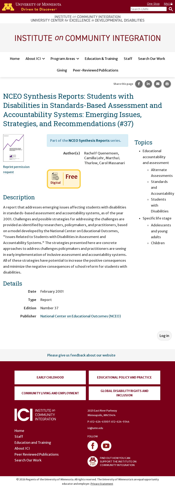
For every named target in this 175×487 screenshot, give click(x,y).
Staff (128, 59)
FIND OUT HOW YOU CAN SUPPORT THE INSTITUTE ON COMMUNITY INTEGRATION (112, 461)
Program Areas (63, 59)
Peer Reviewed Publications (37, 454)
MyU (168, 4)
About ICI (33, 59)
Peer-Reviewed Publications (95, 70)
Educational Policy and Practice (124, 377)
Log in (164, 336)
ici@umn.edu (95, 428)
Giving (62, 70)
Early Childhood (50, 377)
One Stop (153, 4)
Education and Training (33, 442)
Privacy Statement (102, 483)
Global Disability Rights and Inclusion (124, 393)
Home (15, 59)
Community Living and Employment (50, 393)
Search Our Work (151, 59)
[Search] (170, 9)
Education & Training (101, 59)
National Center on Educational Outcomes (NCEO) (80, 316)
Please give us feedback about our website (81, 355)
